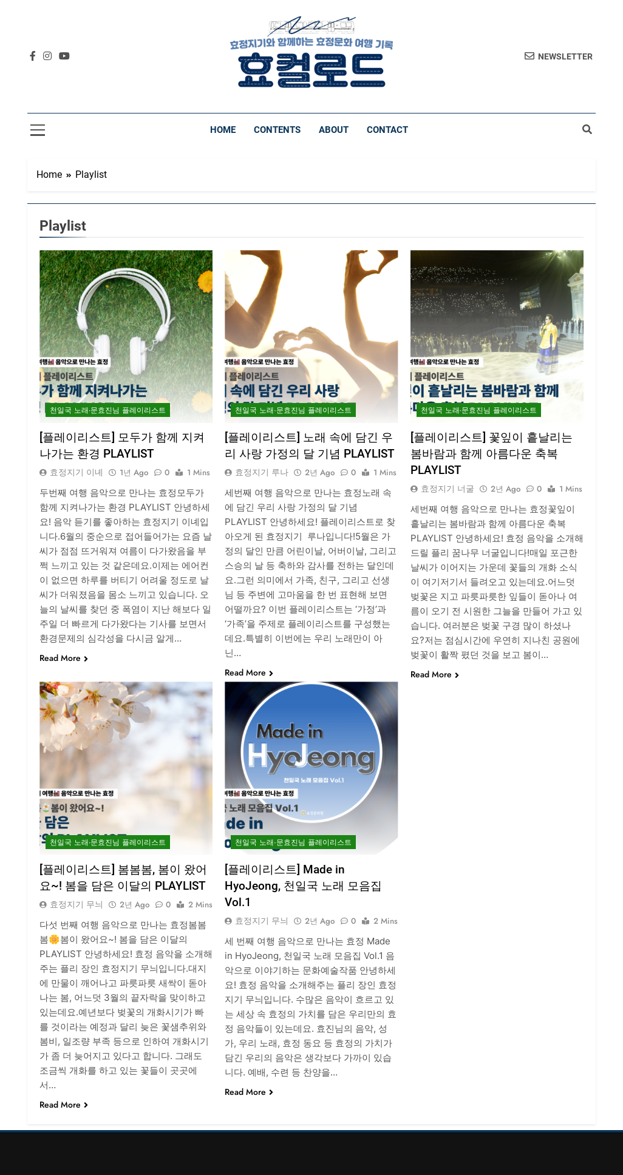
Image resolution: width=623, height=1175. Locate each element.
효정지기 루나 (261, 472)
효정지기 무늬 (76, 904)
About (334, 129)
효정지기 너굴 (447, 489)
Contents (277, 129)
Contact (387, 129)
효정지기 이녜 (76, 472)
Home (223, 129)
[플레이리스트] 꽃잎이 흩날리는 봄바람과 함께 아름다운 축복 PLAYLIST (491, 453)
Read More (63, 658)
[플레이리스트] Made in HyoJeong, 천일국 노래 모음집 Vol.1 (303, 885)
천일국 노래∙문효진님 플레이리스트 (108, 410)
